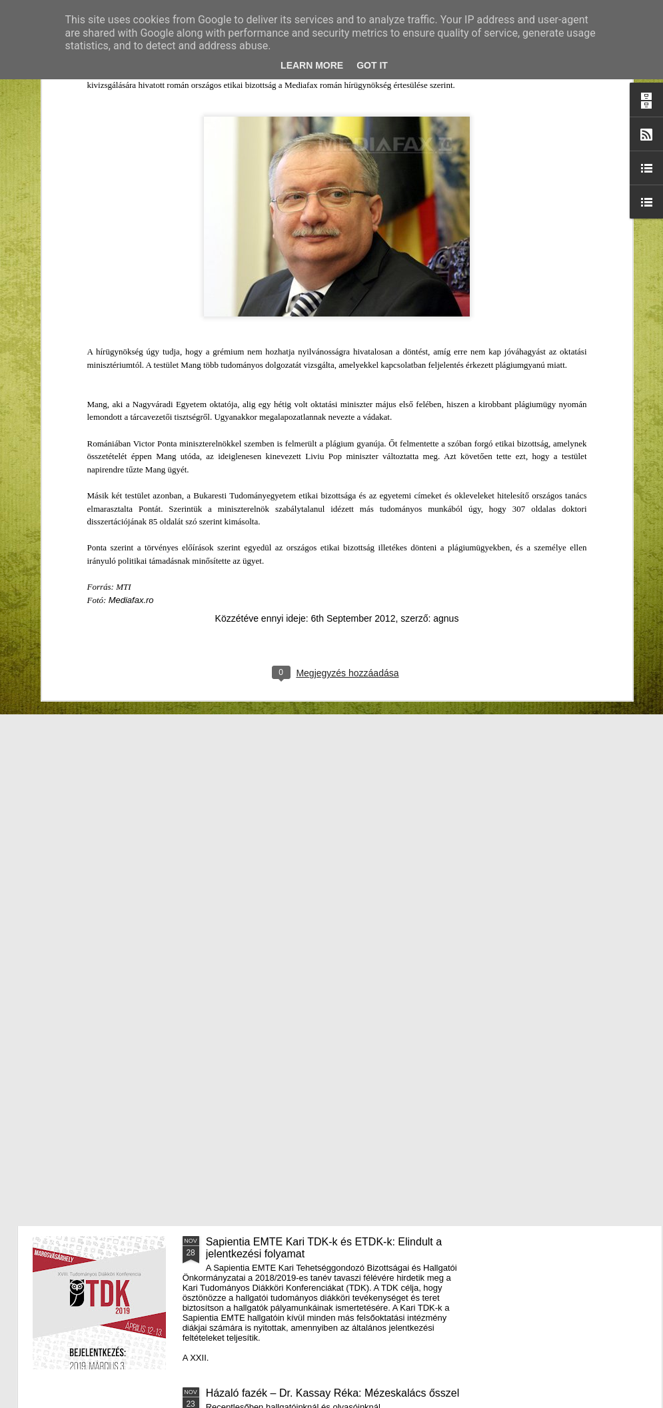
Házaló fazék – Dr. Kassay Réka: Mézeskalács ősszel (333, 1393)
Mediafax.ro (131, 373)
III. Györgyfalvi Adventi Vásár (274, 939)
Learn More (312, 65)
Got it (372, 65)
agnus (445, 391)
